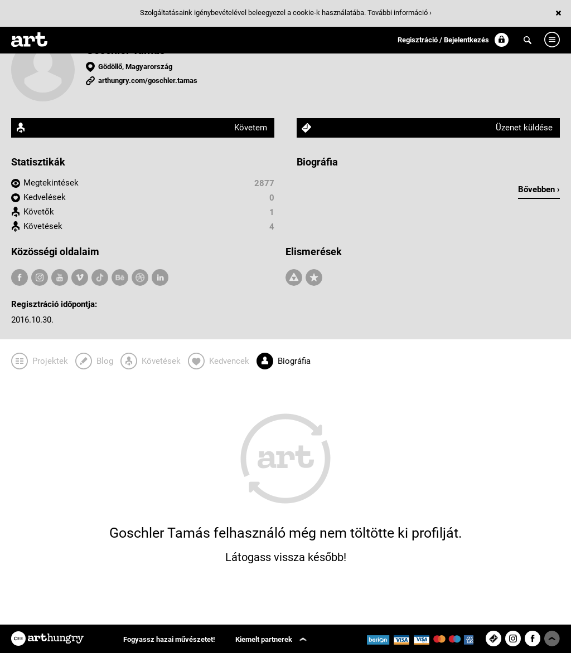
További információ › (399, 12)
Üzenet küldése (524, 128)
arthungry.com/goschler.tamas (147, 80)
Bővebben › (539, 189)
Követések (42, 226)
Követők (38, 212)
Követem (250, 128)
